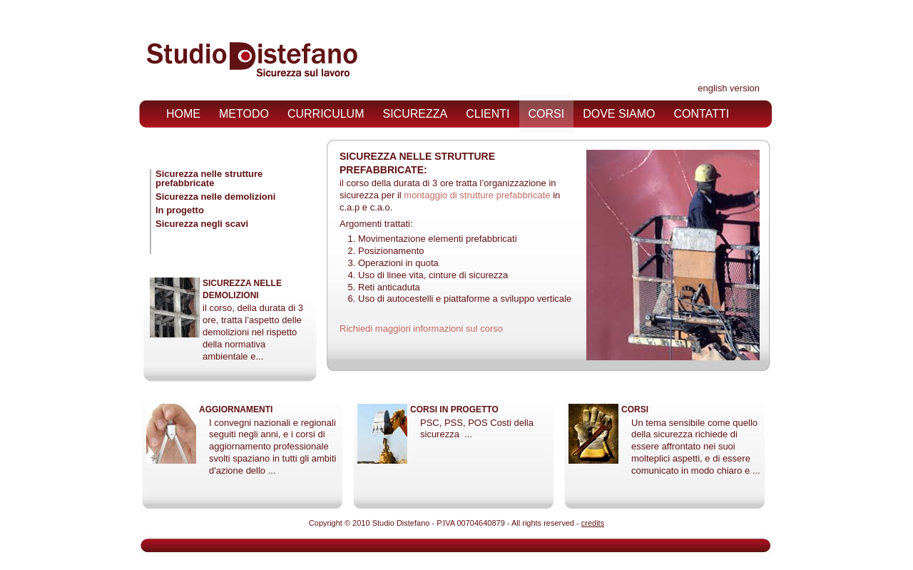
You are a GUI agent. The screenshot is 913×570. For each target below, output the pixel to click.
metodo (244, 114)
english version (729, 88)
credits (592, 523)
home (183, 114)
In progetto (179, 210)
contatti (702, 114)
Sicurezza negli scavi (201, 223)
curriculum (325, 114)
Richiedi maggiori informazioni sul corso (421, 328)
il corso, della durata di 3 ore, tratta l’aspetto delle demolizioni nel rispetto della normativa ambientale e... (253, 332)
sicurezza (415, 114)
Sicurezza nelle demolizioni (215, 196)
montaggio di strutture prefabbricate (477, 195)
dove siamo (619, 114)
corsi (547, 114)
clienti (487, 114)
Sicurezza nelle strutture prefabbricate (208, 178)
